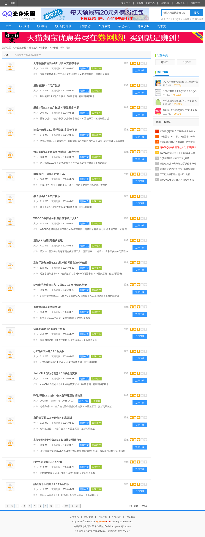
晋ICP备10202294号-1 (119, 531)
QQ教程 (42, 26)
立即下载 (139, 70)
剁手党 (161, 26)
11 (57, 506)
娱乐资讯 (180, 3)
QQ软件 (24, 26)
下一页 (75, 506)
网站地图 (130, 516)
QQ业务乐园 (19, 47)
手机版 (12, 3)
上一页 (9, 506)
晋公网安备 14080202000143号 (90, 531)
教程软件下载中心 (145, 3)
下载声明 (102, 516)
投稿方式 (195, 3)
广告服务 (116, 516)
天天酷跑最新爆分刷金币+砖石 (175, 174)
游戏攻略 (143, 26)
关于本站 (74, 516)
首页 (9, 26)
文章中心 (125, 3)
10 (51, 506)
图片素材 (104, 26)
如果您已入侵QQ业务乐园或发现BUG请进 (182, 19)
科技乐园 (165, 3)
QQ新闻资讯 (63, 26)
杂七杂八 (124, 26)
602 (66, 506)
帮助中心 (88, 516)
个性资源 (85, 26)
